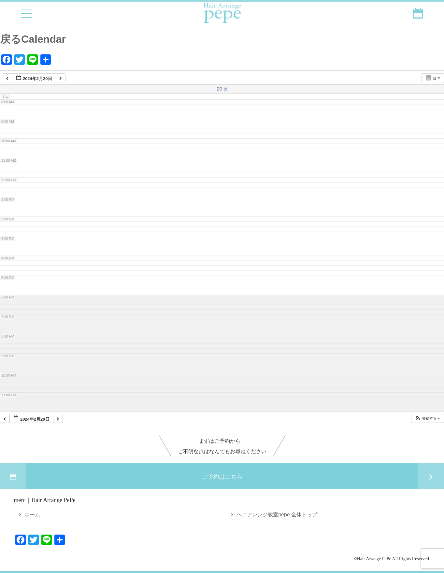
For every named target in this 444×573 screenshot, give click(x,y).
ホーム (32, 514)
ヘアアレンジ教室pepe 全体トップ (276, 514)
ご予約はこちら (222, 476)
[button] (427, 418)
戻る (10, 39)
